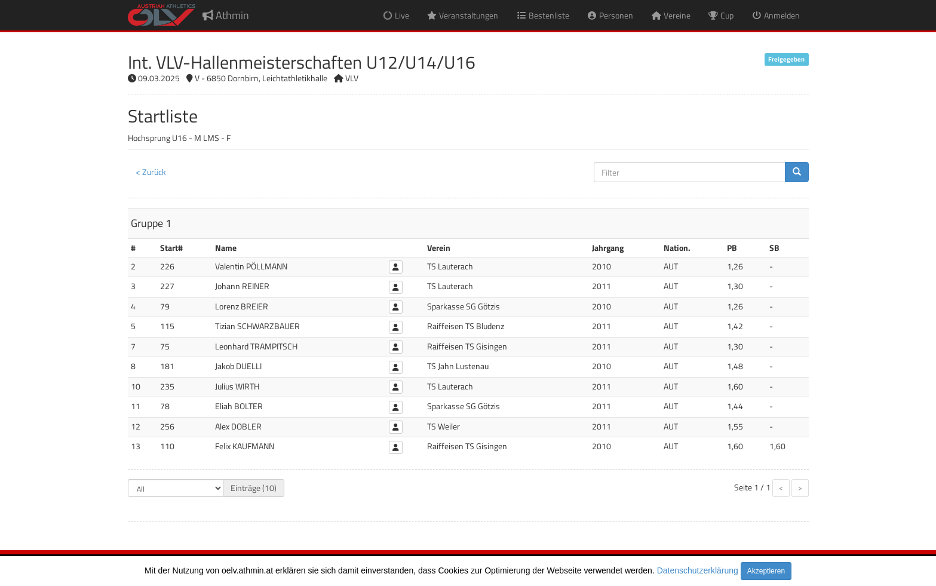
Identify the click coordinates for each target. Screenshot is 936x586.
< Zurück (151, 171)
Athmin (225, 15)
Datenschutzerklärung (697, 570)
